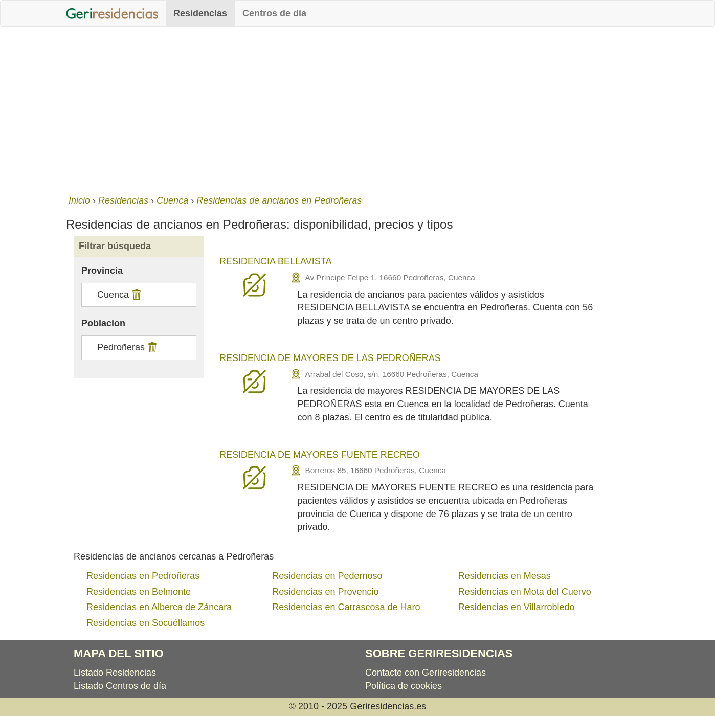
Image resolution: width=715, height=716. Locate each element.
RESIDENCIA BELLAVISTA (275, 261)
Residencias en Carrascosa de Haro (346, 607)
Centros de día (274, 13)
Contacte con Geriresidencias (425, 672)
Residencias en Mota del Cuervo (524, 592)
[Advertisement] (357, 108)
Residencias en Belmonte (138, 592)
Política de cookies (403, 686)
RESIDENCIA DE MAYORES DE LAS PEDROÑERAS (330, 358)
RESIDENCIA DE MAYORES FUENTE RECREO (319, 455)
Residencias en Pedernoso (327, 576)
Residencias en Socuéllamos (145, 623)
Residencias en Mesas (504, 576)
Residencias (200, 13)
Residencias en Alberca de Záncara (159, 607)
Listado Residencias (115, 672)
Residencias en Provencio (325, 592)
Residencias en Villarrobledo (516, 607)
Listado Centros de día (120, 686)
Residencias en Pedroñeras (142, 576)
